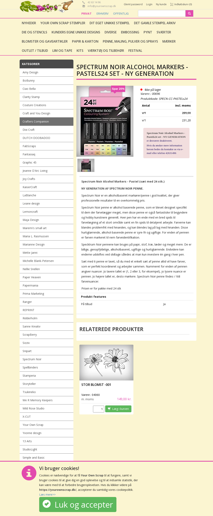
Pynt (148, 32)
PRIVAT (86, 13)
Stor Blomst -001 (96, 384)
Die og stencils (34, 32)
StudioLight (30, 449)
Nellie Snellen (31, 269)
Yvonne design (32, 433)
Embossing (130, 32)
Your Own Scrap (33, 425)
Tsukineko (29, 392)
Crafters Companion (36, 121)
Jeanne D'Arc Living (35, 171)
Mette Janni (30, 253)
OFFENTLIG (121, 13)
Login (149, 4)
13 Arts (27, 441)
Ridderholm (30, 318)
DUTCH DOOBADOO (36, 138)
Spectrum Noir (32, 359)
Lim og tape (62, 50)
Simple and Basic (34, 457)
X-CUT (27, 416)
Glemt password (133, 4)
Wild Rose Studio (33, 408)
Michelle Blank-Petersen (38, 261)
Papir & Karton (85, 41)
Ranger (27, 302)
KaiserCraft (30, 187)
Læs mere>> (47, 494)
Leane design (31, 203)
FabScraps (29, 146)
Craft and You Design (36, 113)
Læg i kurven (118, 409)
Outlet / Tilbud (35, 50)
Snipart (27, 351)
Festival (135, 50)
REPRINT (28, 310)
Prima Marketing (33, 293)
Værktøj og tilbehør (106, 50)
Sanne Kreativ (31, 326)
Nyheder (29, 23)
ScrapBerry (30, 334)
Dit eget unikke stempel (110, 23)
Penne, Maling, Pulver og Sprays (130, 41)
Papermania (30, 285)
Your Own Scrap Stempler (62, 23)
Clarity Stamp (31, 97)
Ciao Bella (29, 89)
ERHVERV (102, 13)
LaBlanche (29, 195)
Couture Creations (34, 105)
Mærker (169, 41)
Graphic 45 (29, 162)
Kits (80, 50)
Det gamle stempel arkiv (155, 23)
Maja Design (31, 220)
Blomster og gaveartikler (45, 41)
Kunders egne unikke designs (76, 32)
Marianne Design (34, 244)
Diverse (111, 32)
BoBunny (29, 80)
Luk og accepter (78, 504)
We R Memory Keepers (38, 400)
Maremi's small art (35, 228)
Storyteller (29, 384)
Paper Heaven (32, 277)
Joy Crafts (29, 179)
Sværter (164, 32)
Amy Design (30, 72)
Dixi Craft (29, 130)
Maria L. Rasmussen (36, 236)
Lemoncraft (30, 212)
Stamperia (29, 375)
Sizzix (26, 343)
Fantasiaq (29, 154)
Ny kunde (161, 4)
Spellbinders (30, 367)
